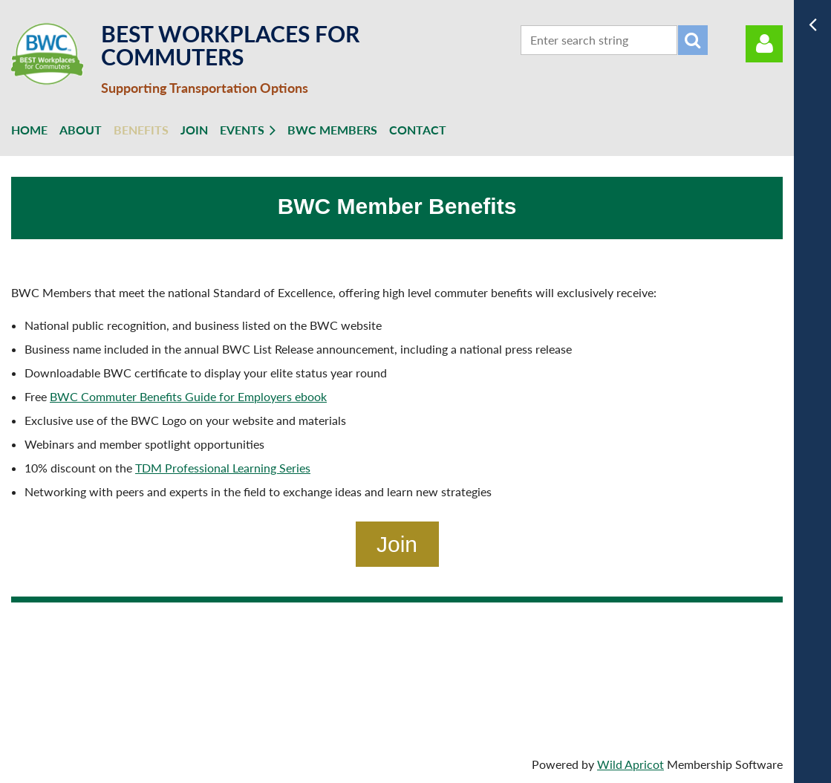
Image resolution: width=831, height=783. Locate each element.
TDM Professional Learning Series (222, 468)
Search (693, 40)
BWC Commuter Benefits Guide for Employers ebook (188, 396)
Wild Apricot (630, 764)
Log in (764, 43)
